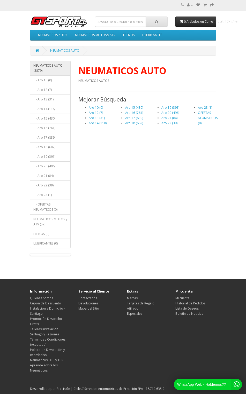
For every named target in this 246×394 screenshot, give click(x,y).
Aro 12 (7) (96, 113)
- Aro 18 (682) (44, 147)
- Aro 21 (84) (43, 176)
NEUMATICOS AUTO (52, 35)
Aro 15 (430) (134, 107)
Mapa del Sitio (88, 308)
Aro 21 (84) (169, 118)
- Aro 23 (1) (42, 195)
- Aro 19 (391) (44, 156)
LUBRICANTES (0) (45, 243)
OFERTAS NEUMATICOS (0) (208, 118)
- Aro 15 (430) (44, 118)
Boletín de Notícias (189, 313)
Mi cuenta (182, 298)
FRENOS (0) (41, 234)
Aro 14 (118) (98, 123)
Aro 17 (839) (134, 118)
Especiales (134, 313)
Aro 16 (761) (134, 113)
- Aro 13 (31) (43, 99)
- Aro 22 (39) (43, 185)
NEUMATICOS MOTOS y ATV (95, 35)
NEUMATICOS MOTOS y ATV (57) (50, 221)
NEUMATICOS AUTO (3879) (48, 68)
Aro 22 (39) (169, 123)
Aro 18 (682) (134, 123)
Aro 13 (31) (97, 118)
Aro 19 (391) (170, 107)
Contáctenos (87, 298)
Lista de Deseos (187, 308)
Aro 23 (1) (205, 107)
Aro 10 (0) (96, 107)
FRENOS (129, 35)
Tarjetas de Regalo (140, 303)
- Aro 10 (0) (42, 80)
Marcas (132, 298)
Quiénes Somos (41, 298)
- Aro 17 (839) (44, 137)
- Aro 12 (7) (42, 90)
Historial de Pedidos (190, 303)
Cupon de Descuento (45, 303)
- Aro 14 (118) (44, 109)
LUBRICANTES (152, 35)
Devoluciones (88, 303)
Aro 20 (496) (170, 113)
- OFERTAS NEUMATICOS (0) (45, 207)
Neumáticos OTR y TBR (46, 360)
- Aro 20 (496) (44, 166)
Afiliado (132, 308)
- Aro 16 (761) (44, 128)
